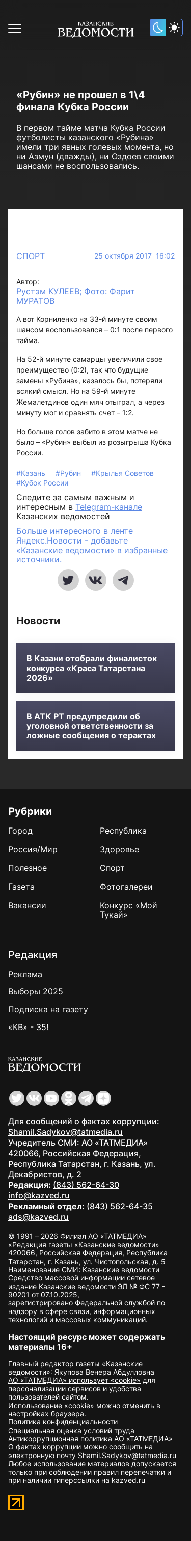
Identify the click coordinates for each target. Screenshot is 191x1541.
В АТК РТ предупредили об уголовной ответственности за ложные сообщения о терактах (91, 725)
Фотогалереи (126, 886)
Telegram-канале (108, 507)
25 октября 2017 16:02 (134, 256)
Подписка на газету (48, 1009)
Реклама (25, 974)
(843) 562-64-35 (120, 1206)
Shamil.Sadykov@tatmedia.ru (65, 1132)
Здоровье (119, 849)
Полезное (27, 868)
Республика (123, 830)
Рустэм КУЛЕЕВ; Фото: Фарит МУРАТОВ (75, 296)
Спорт (30, 256)
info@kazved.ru (39, 1195)
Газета (21, 886)
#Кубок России (42, 482)
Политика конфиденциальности (63, 1421)
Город (20, 830)
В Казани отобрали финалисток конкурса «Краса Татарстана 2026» (91, 667)
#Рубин (69, 473)
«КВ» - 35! (28, 1027)
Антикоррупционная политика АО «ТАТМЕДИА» (90, 1438)
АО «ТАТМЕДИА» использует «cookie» (74, 1380)
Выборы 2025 (35, 991)
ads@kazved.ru (38, 1217)
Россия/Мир (33, 849)
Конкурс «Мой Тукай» (128, 910)
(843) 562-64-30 (86, 1185)
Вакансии (27, 905)
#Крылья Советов (122, 473)
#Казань (31, 473)
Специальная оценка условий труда (71, 1430)
